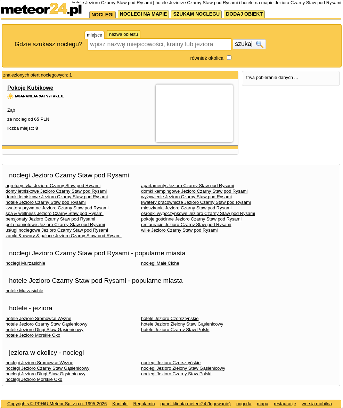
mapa (262, 403)
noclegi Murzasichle (25, 263)
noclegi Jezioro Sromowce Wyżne (39, 362)
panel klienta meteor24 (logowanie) (196, 403)
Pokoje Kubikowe (30, 88)
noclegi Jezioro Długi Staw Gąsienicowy (45, 373)
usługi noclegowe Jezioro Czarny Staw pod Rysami (57, 230)
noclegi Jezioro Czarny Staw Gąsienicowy (47, 368)
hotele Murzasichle (24, 290)
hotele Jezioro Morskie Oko (33, 335)
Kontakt (120, 403)
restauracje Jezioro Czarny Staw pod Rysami (186, 224)
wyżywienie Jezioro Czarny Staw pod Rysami (186, 196)
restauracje (285, 403)
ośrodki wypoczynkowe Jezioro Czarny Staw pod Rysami (198, 213)
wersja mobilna (317, 403)
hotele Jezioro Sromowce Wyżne (38, 318)
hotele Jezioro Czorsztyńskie (169, 318)
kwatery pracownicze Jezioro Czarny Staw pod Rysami (196, 202)
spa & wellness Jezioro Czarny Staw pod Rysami (55, 213)
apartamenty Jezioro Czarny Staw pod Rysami (187, 185)
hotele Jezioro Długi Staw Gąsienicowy (44, 329)
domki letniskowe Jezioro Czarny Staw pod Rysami (57, 196)
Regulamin (144, 403)
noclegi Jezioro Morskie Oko (34, 379)
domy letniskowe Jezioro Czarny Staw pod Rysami (56, 191)
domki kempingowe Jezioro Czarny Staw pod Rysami (194, 191)
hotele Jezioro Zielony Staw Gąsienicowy (182, 324)
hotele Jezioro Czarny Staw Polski (175, 329)
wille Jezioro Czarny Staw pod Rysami (179, 230)
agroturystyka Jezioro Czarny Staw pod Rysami (53, 185)
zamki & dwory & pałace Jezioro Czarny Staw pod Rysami (64, 235)
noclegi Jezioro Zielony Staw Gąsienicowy (183, 368)
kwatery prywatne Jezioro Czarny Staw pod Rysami (57, 207)
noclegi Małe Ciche (160, 263)
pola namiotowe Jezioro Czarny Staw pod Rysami (55, 224)
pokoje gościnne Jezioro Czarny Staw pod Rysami (191, 219)
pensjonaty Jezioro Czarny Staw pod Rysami (50, 219)
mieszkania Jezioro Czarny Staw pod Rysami (186, 207)
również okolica (206, 58)
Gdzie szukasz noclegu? (48, 44)
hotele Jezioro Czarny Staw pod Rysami (46, 202)
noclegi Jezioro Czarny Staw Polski (176, 373)
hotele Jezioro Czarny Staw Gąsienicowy (47, 324)
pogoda (243, 403)
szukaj (249, 44)
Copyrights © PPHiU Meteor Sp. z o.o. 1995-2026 (57, 403)
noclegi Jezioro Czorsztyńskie (171, 362)
